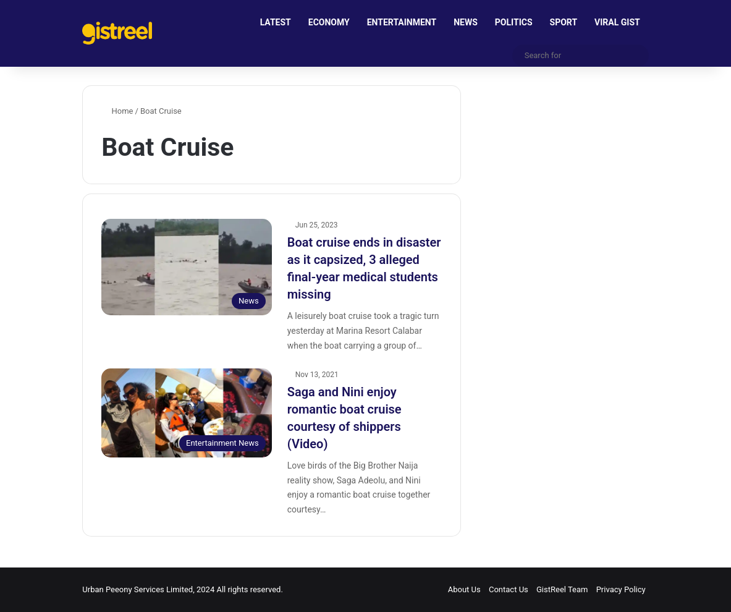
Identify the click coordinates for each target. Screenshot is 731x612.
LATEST (275, 22)
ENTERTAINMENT (401, 22)
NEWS (466, 22)
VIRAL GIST (617, 22)
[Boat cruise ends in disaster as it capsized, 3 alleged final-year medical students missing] (186, 267)
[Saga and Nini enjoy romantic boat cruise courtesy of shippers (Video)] (186, 412)
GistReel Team (562, 589)
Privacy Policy (621, 589)
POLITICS (514, 22)
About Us (464, 589)
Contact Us (508, 589)
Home (117, 111)
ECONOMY (329, 22)
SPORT (564, 22)
